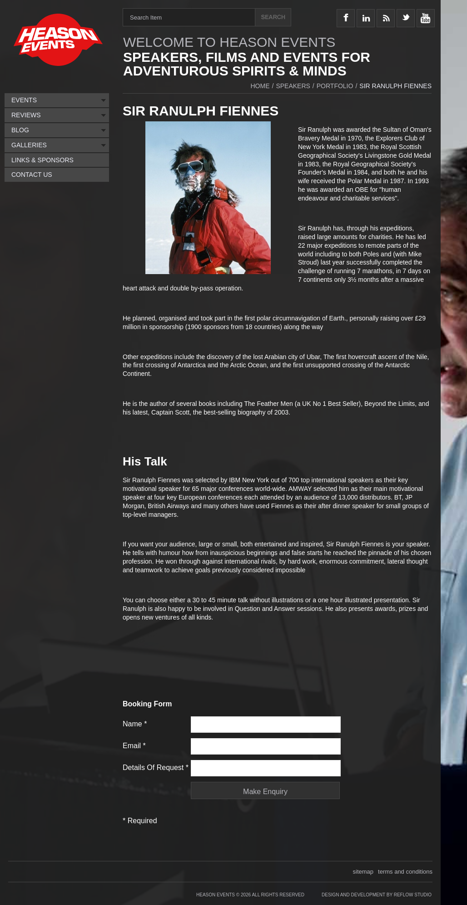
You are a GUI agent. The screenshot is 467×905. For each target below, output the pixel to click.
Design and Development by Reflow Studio (377, 894)
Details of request (156, 767)
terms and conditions (405, 871)
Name (135, 724)
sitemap (363, 871)
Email (134, 746)
